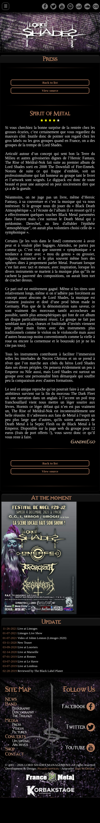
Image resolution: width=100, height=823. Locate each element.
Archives (20, 770)
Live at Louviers (28, 672)
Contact (14, 779)
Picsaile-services (48, 794)
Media (11, 745)
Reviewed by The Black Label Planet (42, 696)
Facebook (78, 731)
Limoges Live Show (31, 657)
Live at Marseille (29, 676)
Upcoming (21, 766)
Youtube (80, 772)
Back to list (50, 83)
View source (50, 91)
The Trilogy (22, 741)
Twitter (80, 752)
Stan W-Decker (85, 794)
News (11, 724)
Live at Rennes (28, 681)
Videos (18, 754)
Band (11, 729)
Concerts (15, 761)
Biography (21, 734)
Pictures (19, 757)
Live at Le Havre (29, 686)
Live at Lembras (28, 691)
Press (16, 750)
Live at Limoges (28, 652)
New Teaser (25, 667)
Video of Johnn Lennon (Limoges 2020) (44, 662)
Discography (23, 737)
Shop (10, 774)
